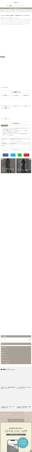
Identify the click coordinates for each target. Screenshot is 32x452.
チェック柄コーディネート (11, 20)
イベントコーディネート (4, 19)
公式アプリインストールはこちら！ (16, 420)
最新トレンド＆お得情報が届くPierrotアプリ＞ (16, 8)
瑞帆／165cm (6, 87)
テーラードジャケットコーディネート (20, 20)
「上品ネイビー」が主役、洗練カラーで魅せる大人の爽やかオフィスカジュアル (23, 407)
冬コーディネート (9, 23)
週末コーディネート (23, 24)
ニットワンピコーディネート (21, 21)
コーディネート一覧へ (16, 149)
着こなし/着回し (4, 347)
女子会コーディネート (11, 24)
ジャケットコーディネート (23, 19)
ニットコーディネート (13, 21)
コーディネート (7, 10)
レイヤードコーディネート (24, 22)
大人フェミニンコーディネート (16, 23)
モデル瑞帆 (18, 22)
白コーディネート (16, 24)
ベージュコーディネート (13, 22)
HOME (3, 10)
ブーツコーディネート (6, 22)
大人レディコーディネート (25, 23)
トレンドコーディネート (6, 21)
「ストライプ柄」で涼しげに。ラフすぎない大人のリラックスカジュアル (23, 388)
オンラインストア (21, 5)
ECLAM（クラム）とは (5, 360)
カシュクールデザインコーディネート (13, 19)
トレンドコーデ (15, 5)
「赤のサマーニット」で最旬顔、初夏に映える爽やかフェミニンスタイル (8, 388)
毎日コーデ (10, 5)
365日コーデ (13, 10)
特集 (7, 5)
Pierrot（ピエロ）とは (5, 355)
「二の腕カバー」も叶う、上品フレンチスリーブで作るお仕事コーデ (8, 407)
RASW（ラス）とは (5, 357)
